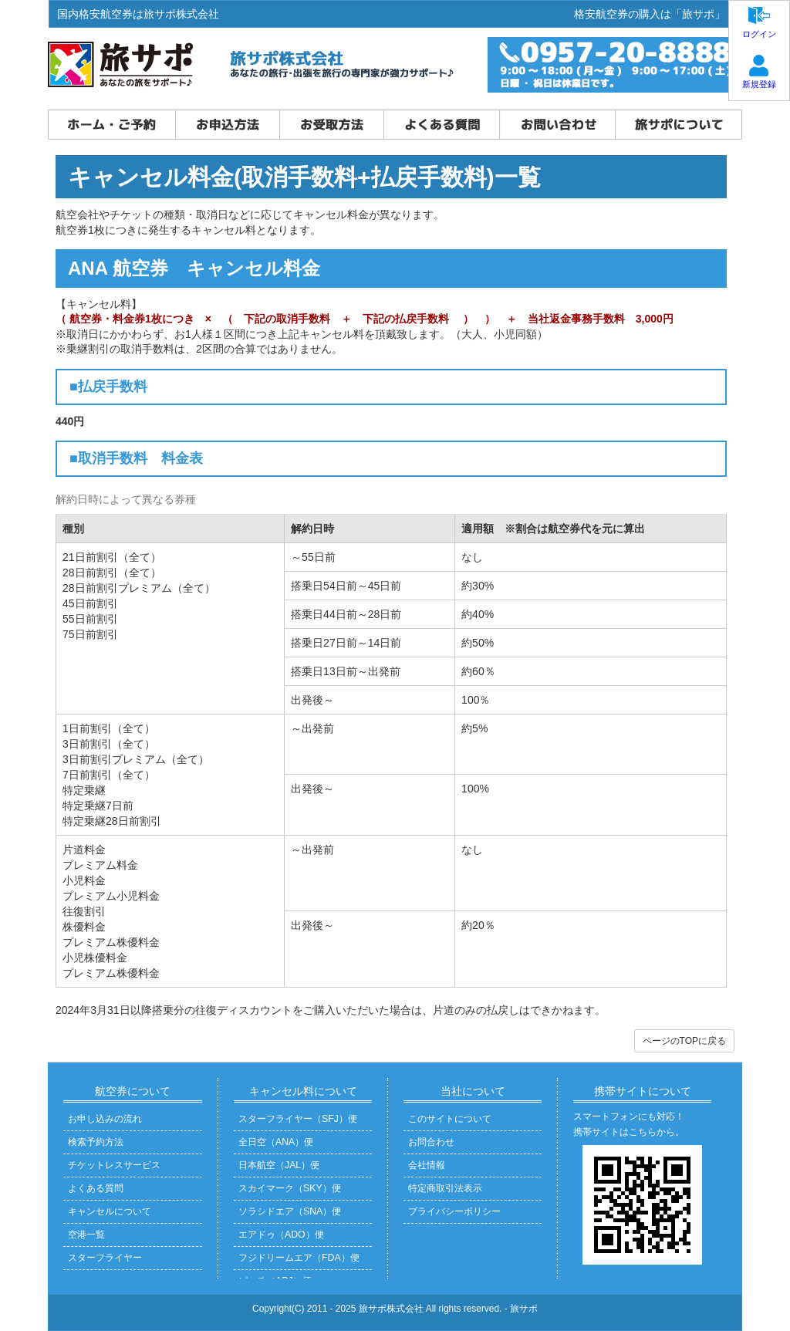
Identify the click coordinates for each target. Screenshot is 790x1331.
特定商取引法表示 (445, 1188)
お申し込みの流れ (105, 1118)
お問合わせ (431, 1142)
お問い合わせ (557, 125)
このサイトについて (449, 1118)
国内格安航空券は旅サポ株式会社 (138, 14)
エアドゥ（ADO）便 (281, 1234)
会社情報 (426, 1165)
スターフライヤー (105, 1257)
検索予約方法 (95, 1142)
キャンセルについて (109, 1211)
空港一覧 (86, 1234)
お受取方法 (331, 125)
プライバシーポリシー (454, 1211)
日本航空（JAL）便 (278, 1165)
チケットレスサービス (114, 1165)
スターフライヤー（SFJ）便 (297, 1118)
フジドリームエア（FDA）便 (299, 1257)
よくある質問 (441, 125)
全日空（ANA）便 (275, 1142)
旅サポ (524, 1308)
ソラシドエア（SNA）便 (289, 1211)
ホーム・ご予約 (111, 125)
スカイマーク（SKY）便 (289, 1188)
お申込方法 (227, 125)
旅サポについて (678, 125)
